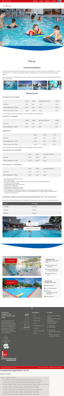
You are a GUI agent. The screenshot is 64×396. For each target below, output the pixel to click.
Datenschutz (45, 367)
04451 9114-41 (32, 223)
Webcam (47, 1)
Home (35, 315)
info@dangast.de (7, 1)
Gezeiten (35, 1)
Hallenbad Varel (11, 260)
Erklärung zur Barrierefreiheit (55, 367)
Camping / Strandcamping (39, 330)
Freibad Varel (11, 282)
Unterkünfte (36, 327)
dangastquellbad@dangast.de (32, 228)
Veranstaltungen (37, 317)
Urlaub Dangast (37, 320)
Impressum (39, 367)
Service (35, 322)
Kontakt (54, 1)
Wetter (41, 1)
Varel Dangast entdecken (39, 325)
